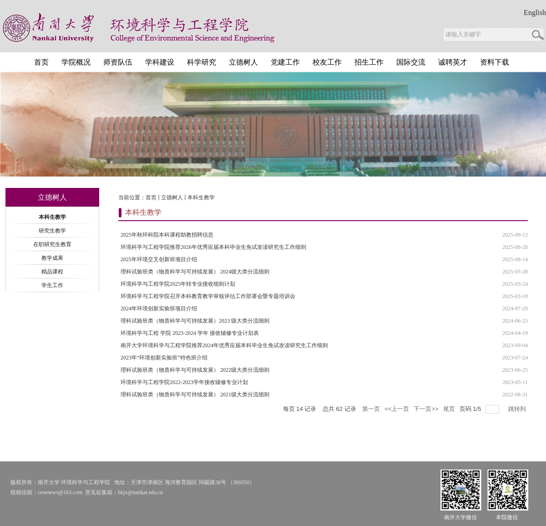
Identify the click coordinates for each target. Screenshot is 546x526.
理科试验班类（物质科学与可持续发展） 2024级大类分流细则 (195, 271)
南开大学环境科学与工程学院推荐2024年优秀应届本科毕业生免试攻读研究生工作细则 (224, 345)
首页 (151, 197)
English (535, 12)
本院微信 (507, 517)
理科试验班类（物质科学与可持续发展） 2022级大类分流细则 (195, 370)
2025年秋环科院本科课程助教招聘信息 (167, 235)
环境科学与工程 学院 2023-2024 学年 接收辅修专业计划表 (190, 333)
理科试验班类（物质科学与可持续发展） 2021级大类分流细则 (195, 394)
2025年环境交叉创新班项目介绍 (159, 259)
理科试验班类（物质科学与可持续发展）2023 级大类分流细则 (195, 321)
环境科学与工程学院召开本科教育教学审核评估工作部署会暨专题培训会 (208, 296)
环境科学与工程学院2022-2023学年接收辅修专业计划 (184, 382)
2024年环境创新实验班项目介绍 (159, 308)
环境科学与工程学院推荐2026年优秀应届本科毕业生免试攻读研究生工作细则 (213, 247)
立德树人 (172, 197)
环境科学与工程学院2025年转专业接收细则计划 (178, 284)
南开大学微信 (460, 517)
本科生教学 (201, 197)
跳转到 (518, 408)
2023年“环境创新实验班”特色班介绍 (164, 357)
